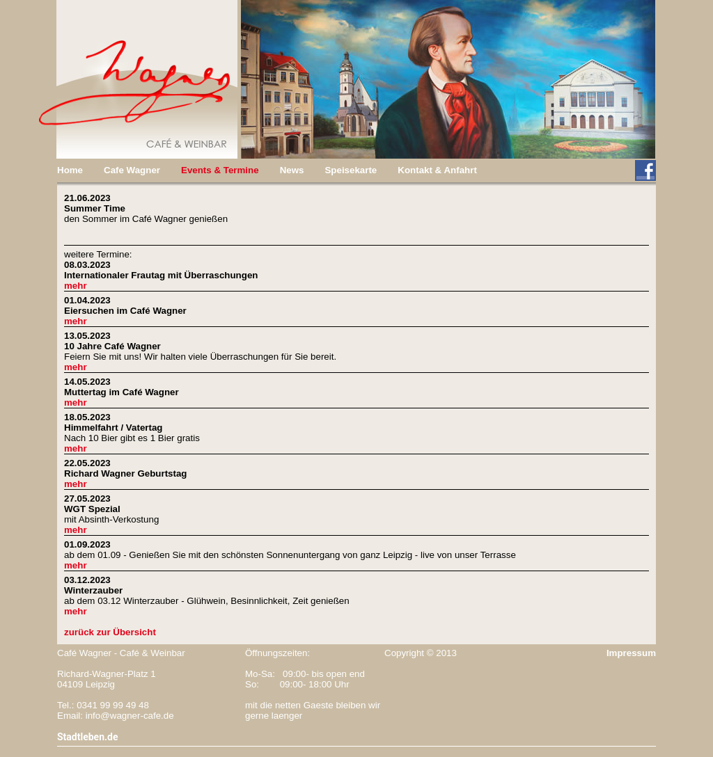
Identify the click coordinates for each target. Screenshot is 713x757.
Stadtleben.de (87, 736)
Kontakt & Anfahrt (437, 170)
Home (70, 170)
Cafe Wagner (132, 170)
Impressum (631, 653)
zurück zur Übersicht (110, 632)
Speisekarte (350, 170)
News (292, 170)
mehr (75, 285)
